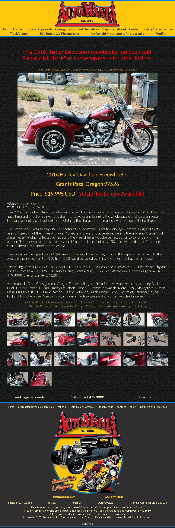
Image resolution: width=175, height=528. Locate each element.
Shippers (130, 29)
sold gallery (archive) (83, 407)
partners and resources (153, 407)
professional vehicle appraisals (36, 407)
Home (9, 29)
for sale (62, 407)
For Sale (26, 29)
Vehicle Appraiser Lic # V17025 (149, 503)
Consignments (79, 29)
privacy (52, 503)
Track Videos (46, 34)
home (11, 407)
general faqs (106, 407)
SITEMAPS (87, 524)
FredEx (168, 34)
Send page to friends (29, 397)
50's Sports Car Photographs (79, 34)
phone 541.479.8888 (20, 503)
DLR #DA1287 (106, 503)
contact (121, 407)
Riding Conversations (17, 34)
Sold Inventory (107, 29)
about (133, 407)
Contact (164, 29)
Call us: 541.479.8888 (87, 397)
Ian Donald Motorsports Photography (131, 34)
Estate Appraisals (50, 29)
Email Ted (146, 397)
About (147, 29)
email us (77, 503)
